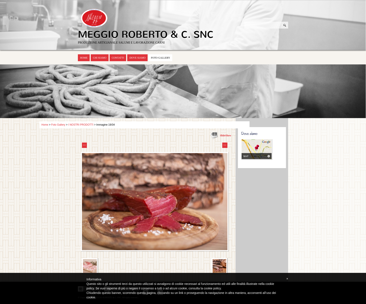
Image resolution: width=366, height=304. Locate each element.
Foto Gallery (160, 57)
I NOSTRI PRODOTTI (80, 124)
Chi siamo (99, 57)
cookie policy (212, 288)
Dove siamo (137, 57)
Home (84, 57)
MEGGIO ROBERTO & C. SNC (146, 34)
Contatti (118, 57)
